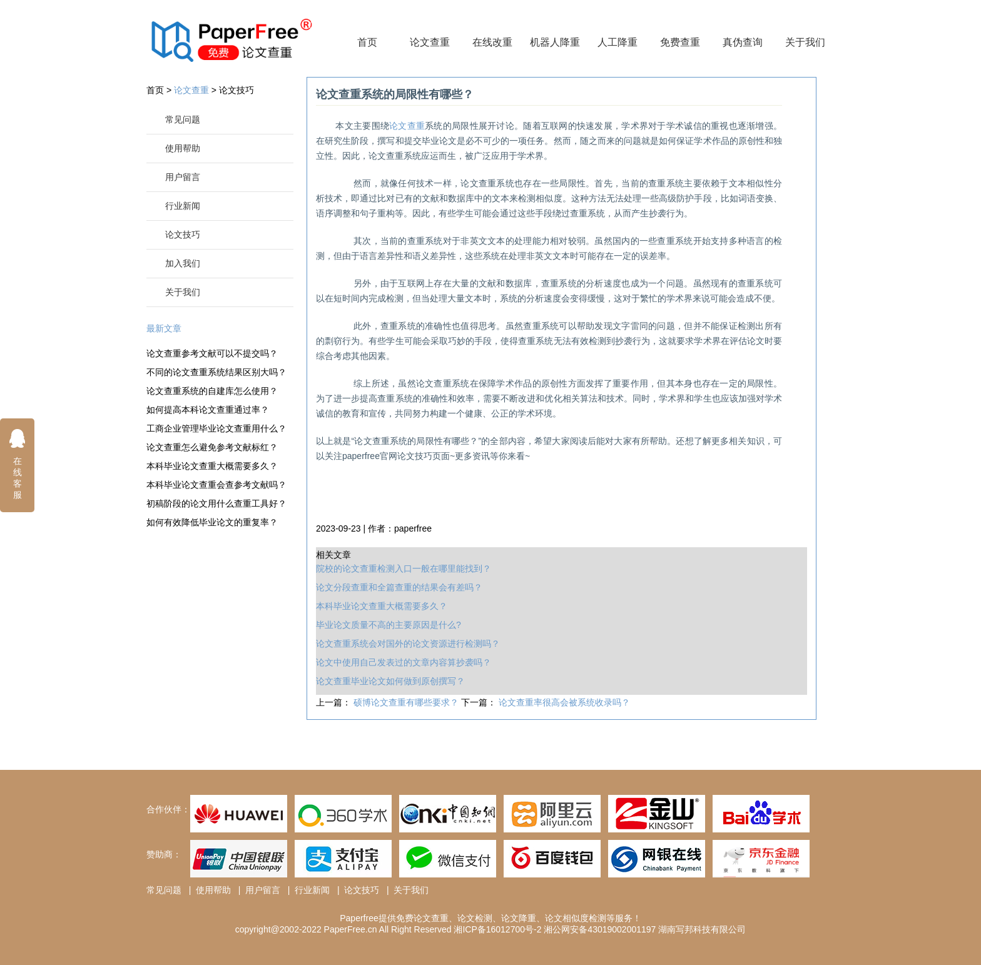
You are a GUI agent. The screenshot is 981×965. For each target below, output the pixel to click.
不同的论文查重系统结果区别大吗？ (215, 372)
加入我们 (182, 263)
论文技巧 (236, 90)
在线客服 (17, 464)
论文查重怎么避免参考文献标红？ (212, 447)
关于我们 (805, 42)
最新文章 (163, 328)
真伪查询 (743, 42)
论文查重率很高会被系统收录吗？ (564, 702)
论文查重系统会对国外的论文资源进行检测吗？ (408, 644)
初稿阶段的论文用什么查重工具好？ (215, 503)
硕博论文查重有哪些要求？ (407, 702)
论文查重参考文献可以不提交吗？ (212, 353)
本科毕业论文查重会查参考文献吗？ (215, 485)
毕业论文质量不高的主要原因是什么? (388, 625)
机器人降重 (555, 42)
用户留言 (182, 177)
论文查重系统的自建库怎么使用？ (212, 391)
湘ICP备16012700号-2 (497, 929)
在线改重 (492, 42)
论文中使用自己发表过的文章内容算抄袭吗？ (403, 662)
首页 (367, 42)
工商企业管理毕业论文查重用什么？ (215, 428)
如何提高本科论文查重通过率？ (207, 410)
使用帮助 (182, 148)
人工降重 (617, 42)
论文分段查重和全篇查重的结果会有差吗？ (399, 587)
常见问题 (182, 119)
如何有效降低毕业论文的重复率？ (212, 522)
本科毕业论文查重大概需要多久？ (212, 466)
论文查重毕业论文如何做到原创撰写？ (390, 681)
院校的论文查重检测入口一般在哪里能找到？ (403, 568)
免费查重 (680, 42)
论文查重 (430, 42)
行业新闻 (182, 206)
